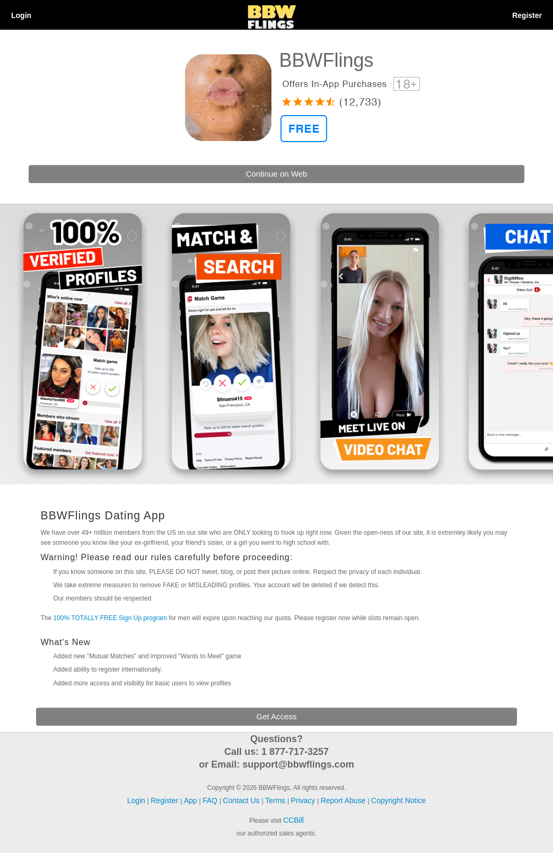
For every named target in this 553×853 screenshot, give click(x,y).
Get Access (277, 716)
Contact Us (242, 800)
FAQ (211, 800)
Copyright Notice (398, 800)
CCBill (293, 820)
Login (21, 15)
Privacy (304, 800)
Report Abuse (344, 800)
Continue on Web (277, 173)
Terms (276, 800)
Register (527, 15)
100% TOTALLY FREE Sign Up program (110, 618)
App (191, 800)
